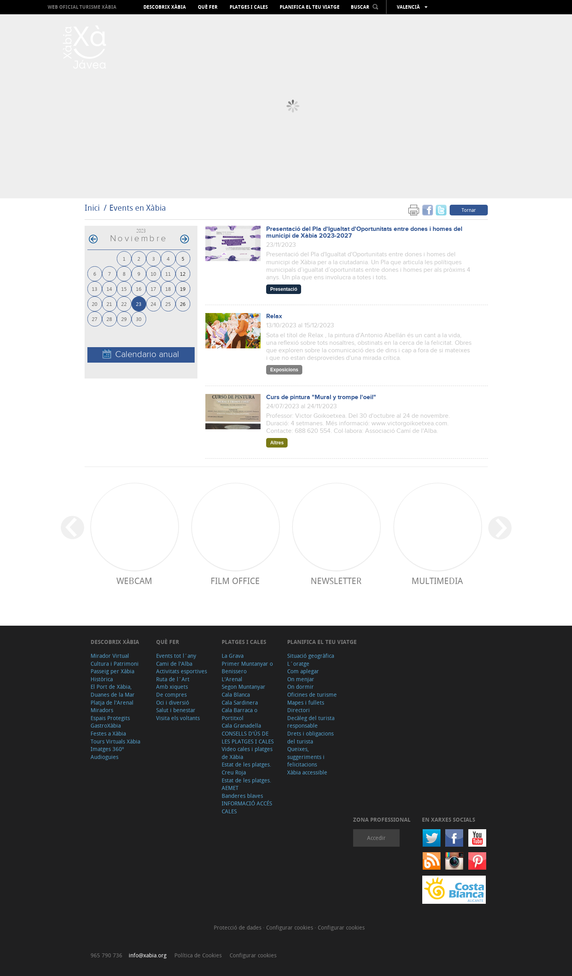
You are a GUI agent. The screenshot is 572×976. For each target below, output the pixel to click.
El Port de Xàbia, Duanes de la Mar (113, 690)
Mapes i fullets (305, 702)
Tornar (469, 210)
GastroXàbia (106, 725)
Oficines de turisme (312, 694)
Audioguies (104, 757)
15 (124, 288)
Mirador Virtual (110, 655)
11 (168, 273)
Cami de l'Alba (174, 663)
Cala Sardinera (240, 702)
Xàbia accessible (307, 772)
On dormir (300, 686)
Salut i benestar (175, 710)
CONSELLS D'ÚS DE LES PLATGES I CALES (248, 737)
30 (138, 318)
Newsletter (336, 580)
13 (94, 288)
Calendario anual (140, 354)
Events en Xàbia (137, 207)
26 (183, 303)
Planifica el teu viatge (310, 7)
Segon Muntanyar (243, 686)
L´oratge (298, 663)
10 (153, 273)
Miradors (102, 710)
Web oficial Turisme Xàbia (82, 7)
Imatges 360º (107, 749)
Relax (274, 316)
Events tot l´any (176, 655)
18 (168, 288)
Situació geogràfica (310, 655)
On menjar (300, 679)
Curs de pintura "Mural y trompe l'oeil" (321, 397)
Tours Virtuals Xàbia (115, 741)
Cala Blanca (236, 694)
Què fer (208, 7)
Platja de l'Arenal (112, 702)
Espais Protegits (110, 718)
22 (124, 303)
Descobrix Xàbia (164, 7)
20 (94, 303)
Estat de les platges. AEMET (246, 784)
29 (124, 318)
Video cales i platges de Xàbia (247, 753)
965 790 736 (106, 955)
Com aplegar (303, 671)
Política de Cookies (198, 955)
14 (109, 288)
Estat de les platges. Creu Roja (246, 768)
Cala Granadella (241, 725)
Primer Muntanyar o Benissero (247, 667)
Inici (92, 207)
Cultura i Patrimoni (115, 663)
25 (168, 303)
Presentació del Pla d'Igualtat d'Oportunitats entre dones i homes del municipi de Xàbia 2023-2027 (364, 232)
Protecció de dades (238, 927)
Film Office (235, 580)
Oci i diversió (172, 702)
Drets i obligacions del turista (310, 737)
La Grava (232, 655)
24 (153, 303)
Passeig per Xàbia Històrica (112, 675)
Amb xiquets (172, 686)
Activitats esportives (181, 671)
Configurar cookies (290, 927)
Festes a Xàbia (108, 733)
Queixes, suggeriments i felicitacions (306, 756)
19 (183, 288)
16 (138, 288)
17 (153, 288)
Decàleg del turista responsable (310, 722)
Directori (298, 710)
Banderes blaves (242, 795)
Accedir (376, 838)
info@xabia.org (147, 955)
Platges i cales (249, 7)
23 (138, 303)
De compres (171, 694)
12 (183, 273)
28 (109, 318)
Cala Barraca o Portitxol (239, 714)
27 (94, 318)
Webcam (134, 580)
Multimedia (437, 580)
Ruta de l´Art (172, 679)
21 (109, 303)
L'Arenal (232, 679)
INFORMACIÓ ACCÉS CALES (247, 807)
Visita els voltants (178, 718)
